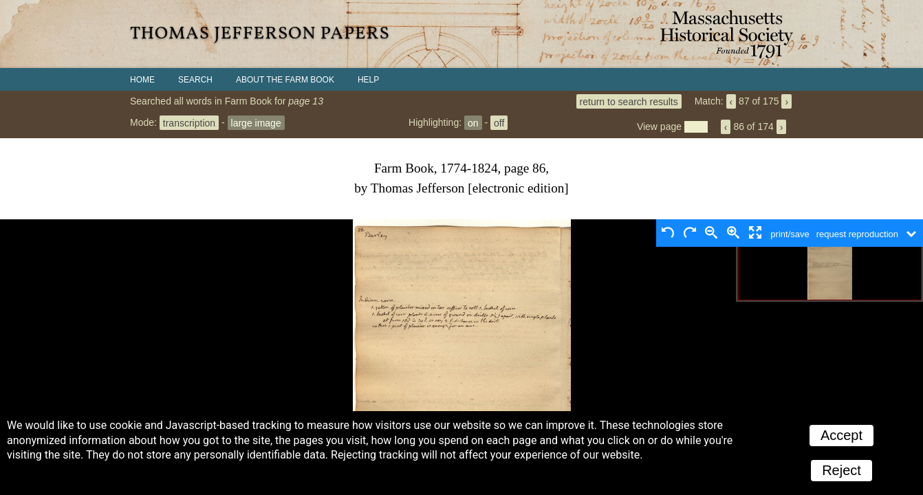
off (499, 122)
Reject (841, 470)
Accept (841, 435)
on (473, 122)
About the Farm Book (285, 80)
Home (142, 80)
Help (368, 80)
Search (195, 80)
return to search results (629, 101)
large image (256, 122)
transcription (189, 122)
